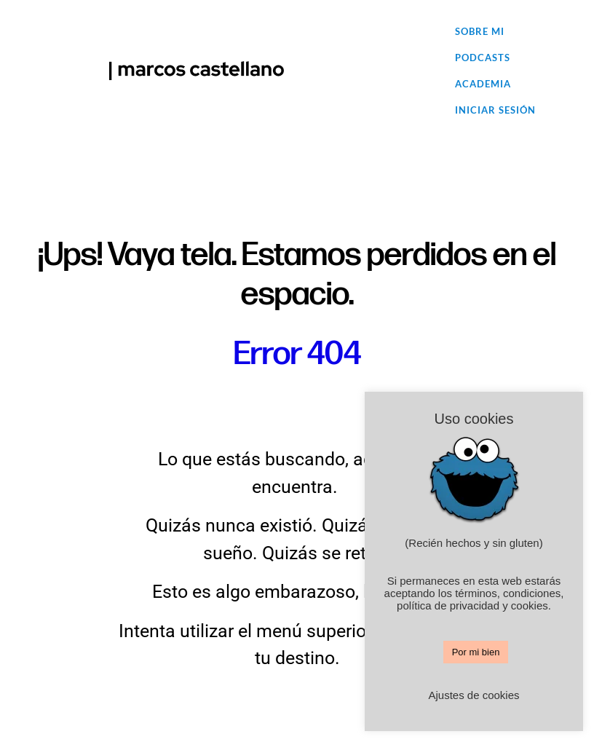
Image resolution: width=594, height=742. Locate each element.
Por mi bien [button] (476, 652)
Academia (483, 84)
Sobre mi (479, 31)
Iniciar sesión (495, 110)
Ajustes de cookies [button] (473, 695)
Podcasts (482, 57)
